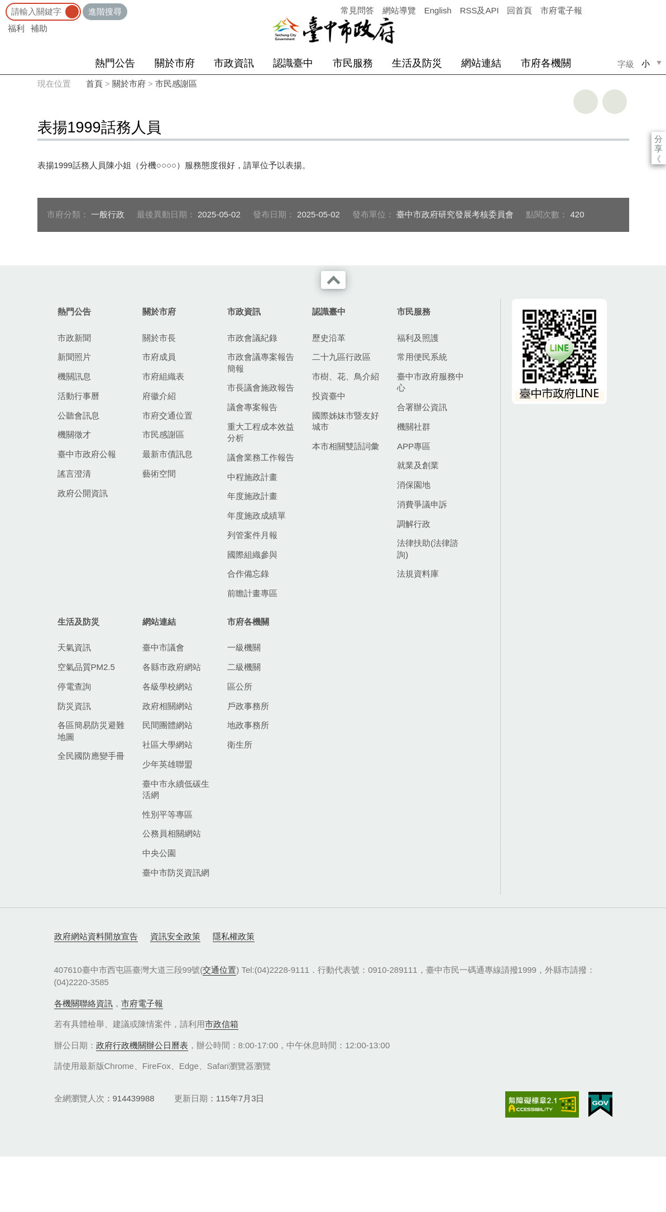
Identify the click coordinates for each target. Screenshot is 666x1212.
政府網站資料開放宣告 (96, 936)
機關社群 (413, 426)
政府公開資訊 (83, 493)
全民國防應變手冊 (91, 756)
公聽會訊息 (78, 415)
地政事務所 (248, 725)
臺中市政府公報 (87, 454)
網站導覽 (399, 10)
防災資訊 (74, 706)
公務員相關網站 (171, 833)
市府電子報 (561, 10)
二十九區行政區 (341, 357)
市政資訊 (234, 63)
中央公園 (159, 853)
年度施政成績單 (256, 515)
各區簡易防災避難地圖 (91, 730)
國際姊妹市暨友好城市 (345, 421)
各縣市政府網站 (171, 667)
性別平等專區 (167, 814)
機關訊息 (74, 376)
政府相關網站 (167, 706)
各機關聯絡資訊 (83, 1003)
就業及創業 (418, 465)
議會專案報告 (252, 407)
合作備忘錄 (248, 573)
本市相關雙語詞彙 (345, 446)
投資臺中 (329, 396)
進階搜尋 (105, 11)
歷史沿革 (329, 338)
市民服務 (353, 63)
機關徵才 (74, 434)
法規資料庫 (418, 573)
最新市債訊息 (167, 454)
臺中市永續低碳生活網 (175, 789)
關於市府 (175, 63)
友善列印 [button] (585, 101)
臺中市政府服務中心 (430, 382)
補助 (39, 28)
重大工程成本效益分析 (260, 432)
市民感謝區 (176, 83)
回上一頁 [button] (614, 101)
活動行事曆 (78, 396)
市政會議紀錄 (252, 338)
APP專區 (413, 446)
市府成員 (159, 357)
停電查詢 (74, 686)
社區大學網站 (167, 744)
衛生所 (239, 744)
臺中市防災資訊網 (175, 872)
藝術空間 (159, 473)
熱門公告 (115, 63)
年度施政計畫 (252, 496)
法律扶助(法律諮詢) (427, 548)
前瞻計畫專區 (252, 593)
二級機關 (244, 667)
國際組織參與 (252, 554)
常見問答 (357, 10)
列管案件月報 (252, 535)
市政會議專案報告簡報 (260, 362)
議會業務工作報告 (260, 457)
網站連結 (481, 63)
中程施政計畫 (252, 477)
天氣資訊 (74, 647)
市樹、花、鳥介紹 (345, 376)
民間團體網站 (167, 725)
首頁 (94, 83)
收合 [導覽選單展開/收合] (333, 280)
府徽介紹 (159, 396)
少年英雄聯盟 (167, 764)
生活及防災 (417, 63)
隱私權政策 (234, 936)
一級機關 (244, 647)
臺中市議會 (163, 647)
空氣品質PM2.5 (86, 667)
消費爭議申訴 (422, 504)
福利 (16, 28)
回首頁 (519, 10)
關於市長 (159, 338)
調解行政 (413, 524)
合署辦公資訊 (422, 407)
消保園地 (413, 484)
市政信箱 (221, 1024)
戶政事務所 (248, 706)
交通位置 (219, 970)
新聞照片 (74, 357)
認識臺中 (293, 63)
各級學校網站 (167, 686)
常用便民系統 (422, 357)
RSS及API (479, 10)
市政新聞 (74, 338)
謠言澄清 (74, 473)
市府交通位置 (167, 415)
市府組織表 (163, 376)
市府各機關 (546, 63)
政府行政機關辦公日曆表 (142, 1045)
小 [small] (645, 63)
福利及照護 (418, 338)
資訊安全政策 (175, 936)
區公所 (239, 686)
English (438, 10)
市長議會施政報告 (260, 387)
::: (3, 5)
